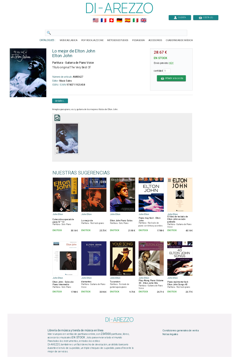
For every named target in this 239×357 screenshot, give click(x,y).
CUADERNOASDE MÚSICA (179, 40)
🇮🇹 (135, 20)
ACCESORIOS (155, 40)
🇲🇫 (103, 20)
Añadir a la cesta (171, 78)
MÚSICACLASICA (68, 40)
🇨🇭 (111, 20)
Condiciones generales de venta (180, 331)
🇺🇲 (95, 20)
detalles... (60, 101)
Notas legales (170, 334)
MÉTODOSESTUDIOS (117, 40)
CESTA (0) (206, 17)
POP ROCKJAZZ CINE (92, 40)
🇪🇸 (127, 20)
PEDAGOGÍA (138, 40)
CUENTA (180, 17)
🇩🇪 (119, 20)
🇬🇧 (143, 20)
